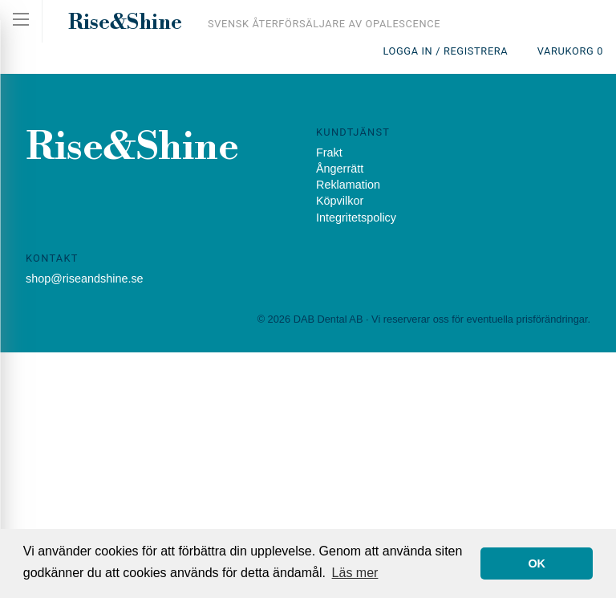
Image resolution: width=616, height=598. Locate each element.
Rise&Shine (125, 22)
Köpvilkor (339, 200)
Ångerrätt (339, 168)
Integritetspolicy (356, 217)
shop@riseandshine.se (85, 278)
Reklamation (348, 184)
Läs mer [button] (355, 573)
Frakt (329, 152)
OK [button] (536, 563)
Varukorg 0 (570, 51)
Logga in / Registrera (445, 51)
